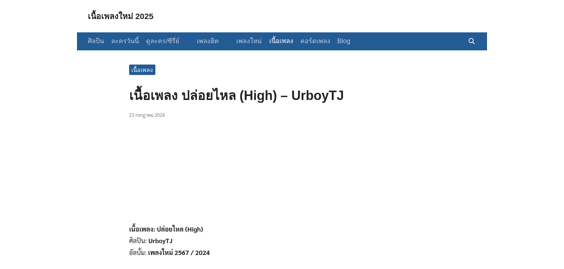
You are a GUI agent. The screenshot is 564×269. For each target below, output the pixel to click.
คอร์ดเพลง (309, 41)
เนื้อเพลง (275, 41)
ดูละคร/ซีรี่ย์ (162, 41)
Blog (337, 41)
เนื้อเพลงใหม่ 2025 (122, 16)
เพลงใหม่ (243, 41)
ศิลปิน (96, 41)
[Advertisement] (282, 175)
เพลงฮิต (205, 41)
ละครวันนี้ (125, 41)
